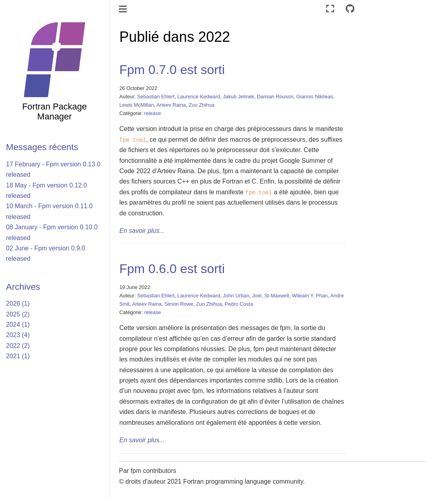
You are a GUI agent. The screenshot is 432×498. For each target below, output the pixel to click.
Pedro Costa (239, 304)
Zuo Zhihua (201, 105)
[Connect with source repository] (350, 9)
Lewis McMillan (136, 105)
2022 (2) (18, 345)
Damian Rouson (275, 97)
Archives (23, 287)
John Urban (236, 296)
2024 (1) (18, 324)
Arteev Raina (171, 105)
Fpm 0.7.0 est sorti (172, 69)
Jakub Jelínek (238, 97)
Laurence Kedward (198, 97)
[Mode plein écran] (330, 9)
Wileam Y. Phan (310, 296)
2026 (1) (18, 303)
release (152, 113)
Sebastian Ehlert (156, 97)
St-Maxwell (276, 296)
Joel (256, 296)
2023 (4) (18, 335)
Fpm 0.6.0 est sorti (172, 269)
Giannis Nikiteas (314, 97)
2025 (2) (18, 314)
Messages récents (42, 147)
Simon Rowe (178, 304)
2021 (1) (18, 356)
